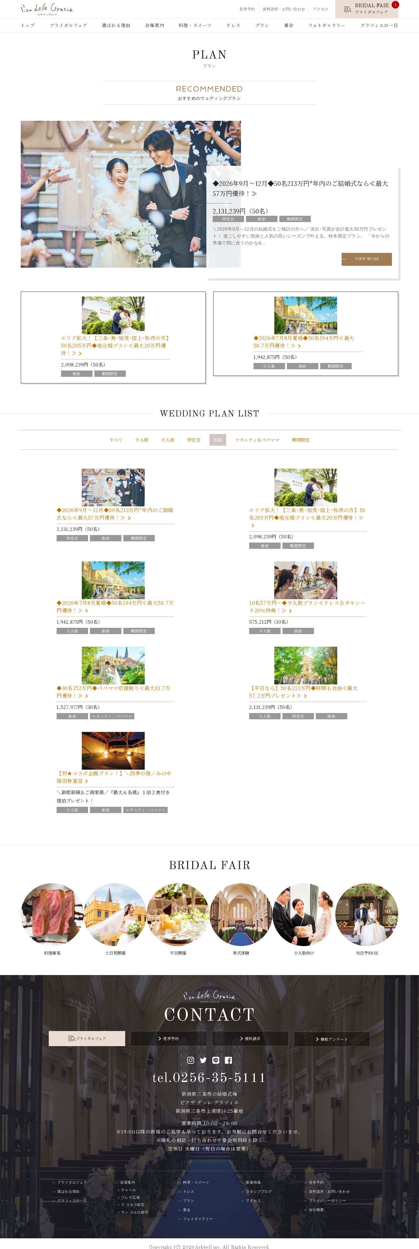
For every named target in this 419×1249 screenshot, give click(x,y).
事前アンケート (314, 1032)
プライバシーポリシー (327, 1193)
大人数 (168, 441)
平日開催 (177, 949)
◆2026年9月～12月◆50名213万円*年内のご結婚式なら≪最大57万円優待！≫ (115, 515)
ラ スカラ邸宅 (133, 1197)
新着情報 (253, 1174)
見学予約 (247, 9)
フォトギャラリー (327, 25)
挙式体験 (241, 949)
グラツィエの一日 (379, 25)
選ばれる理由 (116, 25)
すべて (116, 441)
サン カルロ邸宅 (134, 1204)
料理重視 (49, 949)
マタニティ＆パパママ (257, 441)
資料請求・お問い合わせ (284, 9)
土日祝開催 (113, 949)
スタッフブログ (259, 1183)
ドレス (233, 25)
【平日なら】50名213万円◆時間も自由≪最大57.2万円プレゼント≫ (303, 693)
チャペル (128, 1182)
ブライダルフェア (68, 25)
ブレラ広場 (130, 1189)
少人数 (141, 441)
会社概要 (316, 1202)
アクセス (320, 9)
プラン (262, 25)
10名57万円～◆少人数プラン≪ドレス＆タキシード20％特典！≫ (307, 608)
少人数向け (305, 949)
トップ (27, 25)
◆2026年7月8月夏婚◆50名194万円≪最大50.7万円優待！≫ (304, 342)
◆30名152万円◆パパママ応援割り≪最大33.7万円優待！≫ (113, 693)
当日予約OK (370, 949)
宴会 (288, 25)
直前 (217, 441)
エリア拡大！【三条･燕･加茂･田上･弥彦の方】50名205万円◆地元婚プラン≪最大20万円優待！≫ (114, 346)
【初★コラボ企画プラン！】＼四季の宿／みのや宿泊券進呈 (114, 778)
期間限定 (301, 441)
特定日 (194, 441)
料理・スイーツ (195, 25)
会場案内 (154, 25)
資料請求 (245, 1032)
